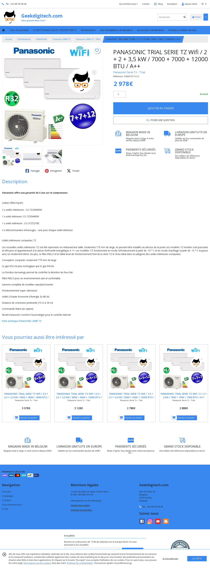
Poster (73, 171)
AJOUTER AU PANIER (161, 108)
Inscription (172, 4)
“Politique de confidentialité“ (79, 563)
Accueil (8, 39)
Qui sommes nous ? (12, 504)
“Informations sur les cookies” (37, 563)
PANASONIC (41, 39)
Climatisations (24, 39)
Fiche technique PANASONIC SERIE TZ (22, 321)
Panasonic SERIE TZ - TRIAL (88, 39)
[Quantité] (119, 94)
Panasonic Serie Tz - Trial (129, 72)
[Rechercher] (184, 17)
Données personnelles (81, 510)
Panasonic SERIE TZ (62, 39)
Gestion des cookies (80, 505)
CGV (5, 509)
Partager (33, 171)
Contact (145, 4)
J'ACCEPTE (197, 558)
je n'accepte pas (170, 558)
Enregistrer (53, 171)
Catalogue (8, 496)
